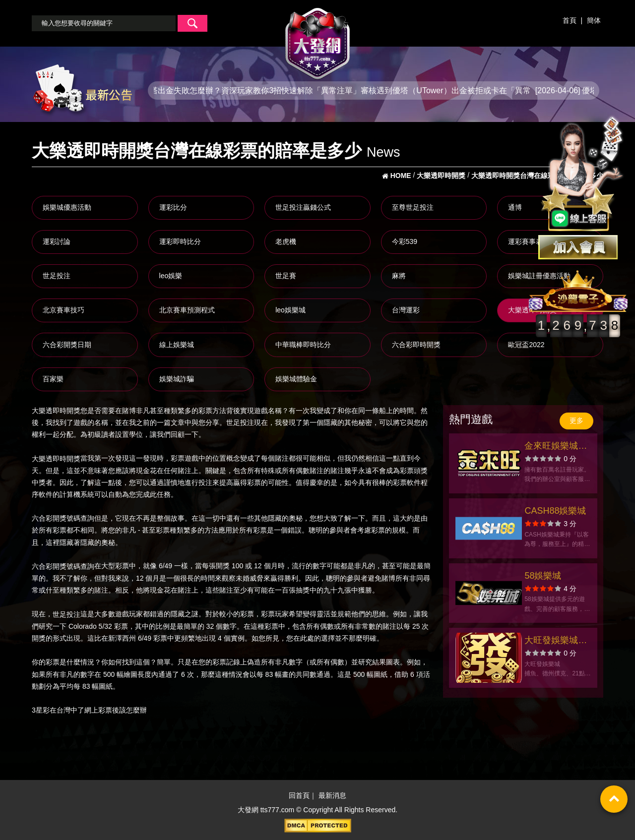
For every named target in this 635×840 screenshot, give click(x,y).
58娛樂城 (542, 576)
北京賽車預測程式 (187, 310)
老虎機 (285, 241)
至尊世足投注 (413, 207)
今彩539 (404, 241)
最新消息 (332, 795)
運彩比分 (173, 207)
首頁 (569, 20)
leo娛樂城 (290, 310)
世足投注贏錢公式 (303, 207)
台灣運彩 (406, 310)
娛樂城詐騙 (176, 379)
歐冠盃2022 (526, 345)
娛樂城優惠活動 (67, 207)
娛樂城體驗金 (296, 379)
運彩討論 (56, 241)
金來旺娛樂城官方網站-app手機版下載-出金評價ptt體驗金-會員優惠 (557, 447)
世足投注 (56, 276)
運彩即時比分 (180, 241)
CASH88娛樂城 (555, 511)
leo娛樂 (171, 276)
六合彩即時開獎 (416, 345)
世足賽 (285, 276)
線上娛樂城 (176, 345)
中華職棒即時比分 (303, 345)
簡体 (594, 20)
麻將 (399, 276)
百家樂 (53, 379)
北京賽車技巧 (63, 310)
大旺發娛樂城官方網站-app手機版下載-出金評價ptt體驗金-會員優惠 (557, 641)
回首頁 (299, 795)
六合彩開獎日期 (67, 345)
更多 (576, 420)
